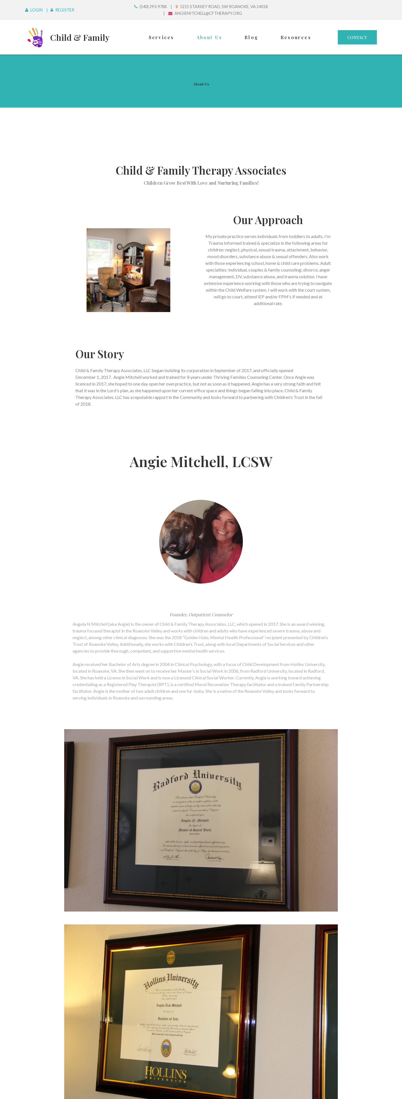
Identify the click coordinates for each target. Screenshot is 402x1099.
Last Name (53, 871)
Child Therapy (201, 1014)
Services (161, 37)
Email (47, 955)
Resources (296, 37)
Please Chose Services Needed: (75, 997)
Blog (251, 37)
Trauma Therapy (201, 1035)
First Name (53, 843)
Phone (48, 927)
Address (50, 899)
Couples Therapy (201, 1024)
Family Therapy (201, 1030)
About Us (209, 37)
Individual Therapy (201, 1019)
